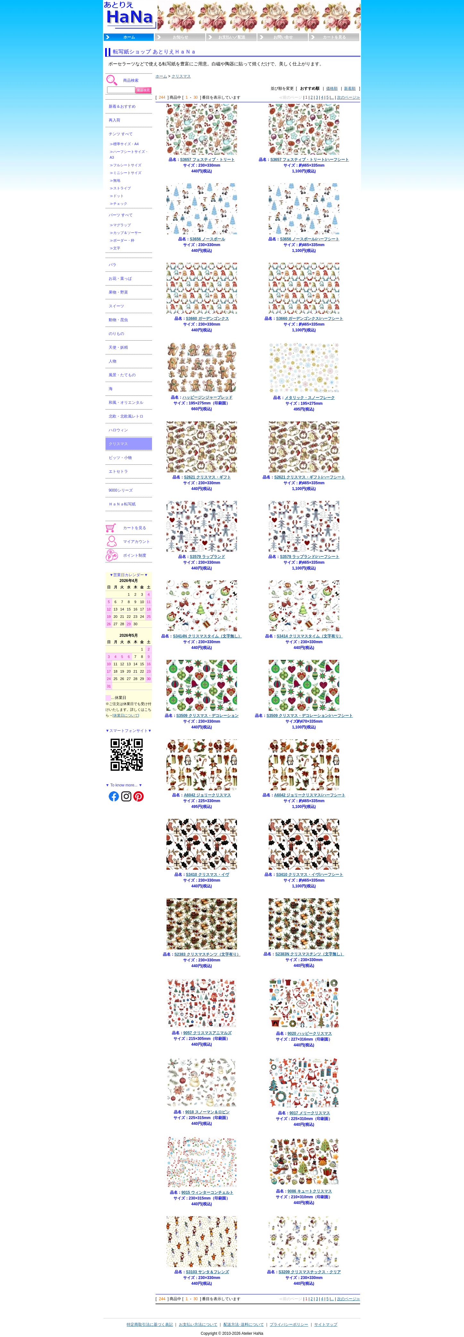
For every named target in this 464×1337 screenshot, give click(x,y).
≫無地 (115, 180)
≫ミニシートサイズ (125, 173)
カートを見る (334, 37)
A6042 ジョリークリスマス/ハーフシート (309, 795)
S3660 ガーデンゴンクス (207, 318)
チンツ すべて (121, 134)
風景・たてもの (122, 375)
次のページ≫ (348, 97)
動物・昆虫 (118, 320)
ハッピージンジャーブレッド (207, 397)
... (332, 97)
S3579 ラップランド (207, 556)
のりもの (116, 333)
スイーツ (116, 306)
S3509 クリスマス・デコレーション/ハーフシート (309, 715)
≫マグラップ (120, 225)
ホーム (129, 37)
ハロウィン (118, 430)
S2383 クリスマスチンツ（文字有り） (207, 954)
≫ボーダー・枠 (122, 240)
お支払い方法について (198, 1324)
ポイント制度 (134, 555)
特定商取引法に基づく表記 (150, 1324)
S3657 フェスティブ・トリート (207, 159)
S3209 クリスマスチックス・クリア (310, 1272)
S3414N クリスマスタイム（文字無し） (207, 636)
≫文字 (115, 248)
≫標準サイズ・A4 (124, 144)
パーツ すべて (121, 215)
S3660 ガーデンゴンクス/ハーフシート (309, 318)
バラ (112, 264)
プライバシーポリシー (289, 1324)
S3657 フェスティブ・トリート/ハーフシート (309, 159)
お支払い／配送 (231, 37)
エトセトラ (118, 471)
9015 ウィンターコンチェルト (207, 1192)
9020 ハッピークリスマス (310, 1033)
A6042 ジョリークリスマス (207, 795)
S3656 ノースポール (207, 239)
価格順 (332, 88)
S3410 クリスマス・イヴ (207, 874)
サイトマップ (325, 1324)
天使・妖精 (118, 347)
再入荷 (114, 120)
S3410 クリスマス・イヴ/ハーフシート (309, 874)
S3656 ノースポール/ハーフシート (309, 239)
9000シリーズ (121, 490)
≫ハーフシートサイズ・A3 (129, 154)
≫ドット (117, 196)
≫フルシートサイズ (125, 165)
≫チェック (118, 203)
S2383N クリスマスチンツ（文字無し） (309, 954)
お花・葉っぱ (120, 278)
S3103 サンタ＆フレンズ (207, 1272)
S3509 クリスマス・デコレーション (207, 715)
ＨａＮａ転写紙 (122, 504)
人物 (112, 361)
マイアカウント (136, 541)
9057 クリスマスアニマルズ (207, 1033)
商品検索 (131, 80)
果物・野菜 (118, 292)
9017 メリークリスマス (310, 1113)
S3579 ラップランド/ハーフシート (309, 556)
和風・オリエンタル (126, 402)
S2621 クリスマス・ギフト (207, 477)
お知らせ (180, 37)
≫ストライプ (120, 188)
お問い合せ (283, 37)
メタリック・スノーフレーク (310, 397)
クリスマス (118, 444)
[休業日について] (126, 715)
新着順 (350, 88)
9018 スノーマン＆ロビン (207, 1112)
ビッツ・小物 (120, 457)
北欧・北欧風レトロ (126, 416)
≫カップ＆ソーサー (125, 233)
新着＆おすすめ (122, 106)
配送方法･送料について (244, 1324)
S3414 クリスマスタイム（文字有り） (310, 636)
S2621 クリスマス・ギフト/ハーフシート (309, 477)
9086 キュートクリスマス (310, 1191)
